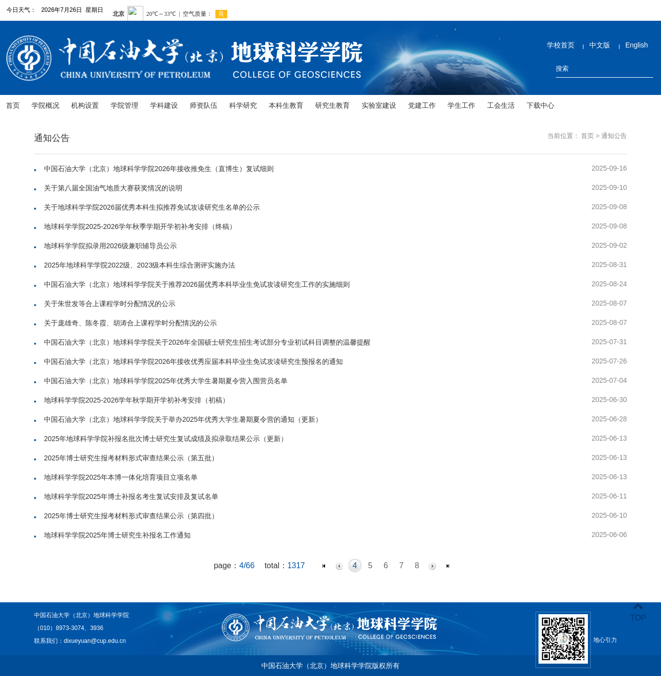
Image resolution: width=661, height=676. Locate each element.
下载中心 (540, 105)
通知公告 (614, 135)
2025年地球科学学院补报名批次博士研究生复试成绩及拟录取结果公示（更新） (166, 439)
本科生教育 (286, 105)
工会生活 (501, 105)
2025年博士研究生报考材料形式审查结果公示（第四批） (131, 516)
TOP (638, 612)
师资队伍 (203, 105)
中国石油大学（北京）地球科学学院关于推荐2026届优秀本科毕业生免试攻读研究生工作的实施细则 (197, 284)
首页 (13, 105)
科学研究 (243, 105)
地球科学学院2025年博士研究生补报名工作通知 (117, 535)
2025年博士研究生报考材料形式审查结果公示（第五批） (131, 458)
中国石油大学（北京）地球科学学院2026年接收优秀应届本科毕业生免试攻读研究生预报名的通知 (193, 361)
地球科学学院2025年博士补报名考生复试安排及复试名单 (131, 496)
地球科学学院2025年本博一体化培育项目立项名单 (121, 477)
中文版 (599, 45)
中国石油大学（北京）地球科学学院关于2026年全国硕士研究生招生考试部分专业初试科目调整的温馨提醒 (207, 342)
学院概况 (45, 105)
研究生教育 (332, 105)
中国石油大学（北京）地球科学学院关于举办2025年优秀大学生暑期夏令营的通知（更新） (183, 419)
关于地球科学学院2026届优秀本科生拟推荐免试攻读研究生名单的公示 (152, 207)
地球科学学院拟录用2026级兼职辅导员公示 (110, 246)
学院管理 (124, 105)
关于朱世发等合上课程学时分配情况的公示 (109, 304)
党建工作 (422, 105)
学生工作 (461, 105)
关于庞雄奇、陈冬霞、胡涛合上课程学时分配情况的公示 (130, 323)
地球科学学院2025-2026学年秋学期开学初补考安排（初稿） (136, 400)
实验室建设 (379, 105)
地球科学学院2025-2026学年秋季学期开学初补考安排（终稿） (140, 226)
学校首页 (561, 45)
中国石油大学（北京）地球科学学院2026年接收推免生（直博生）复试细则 (159, 169)
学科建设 (164, 105)
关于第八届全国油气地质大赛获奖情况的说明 (113, 188)
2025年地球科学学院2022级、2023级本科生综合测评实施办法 (139, 265)
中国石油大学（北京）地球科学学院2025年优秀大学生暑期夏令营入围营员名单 (166, 381)
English (636, 45)
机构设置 (85, 105)
